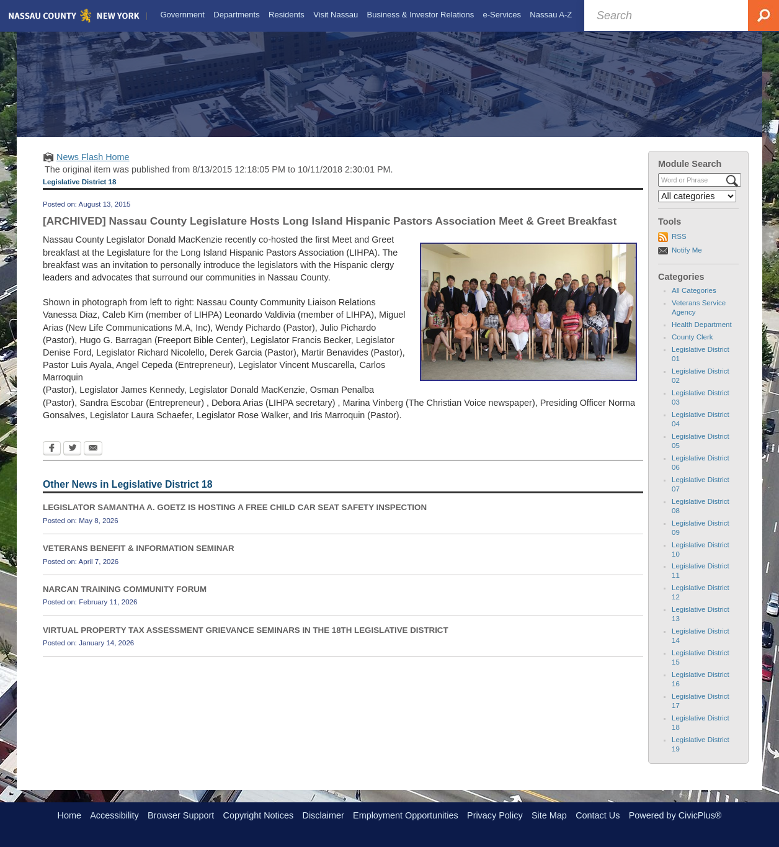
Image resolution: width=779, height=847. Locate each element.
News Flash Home (93, 168)
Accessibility (114, 815)
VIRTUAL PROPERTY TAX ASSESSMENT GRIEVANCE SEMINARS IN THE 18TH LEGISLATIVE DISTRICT (245, 640)
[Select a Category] (697, 206)
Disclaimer (323, 815)
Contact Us (598, 815)
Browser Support (181, 815)
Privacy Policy (495, 815)
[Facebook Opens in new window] (52, 460)
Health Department (702, 335)
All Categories (694, 301)
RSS (679, 247)
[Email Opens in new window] (93, 460)
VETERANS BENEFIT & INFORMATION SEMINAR (138, 558)
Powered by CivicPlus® (675, 815)
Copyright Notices (258, 815)
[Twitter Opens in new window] (72, 460)
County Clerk (692, 347)
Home (69, 815)
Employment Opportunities (405, 815)
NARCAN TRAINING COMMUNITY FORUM (125, 599)
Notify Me (687, 260)
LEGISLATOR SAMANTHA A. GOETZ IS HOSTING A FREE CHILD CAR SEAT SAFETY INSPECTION (235, 517)
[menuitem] (181, 15)
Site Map (549, 815)
